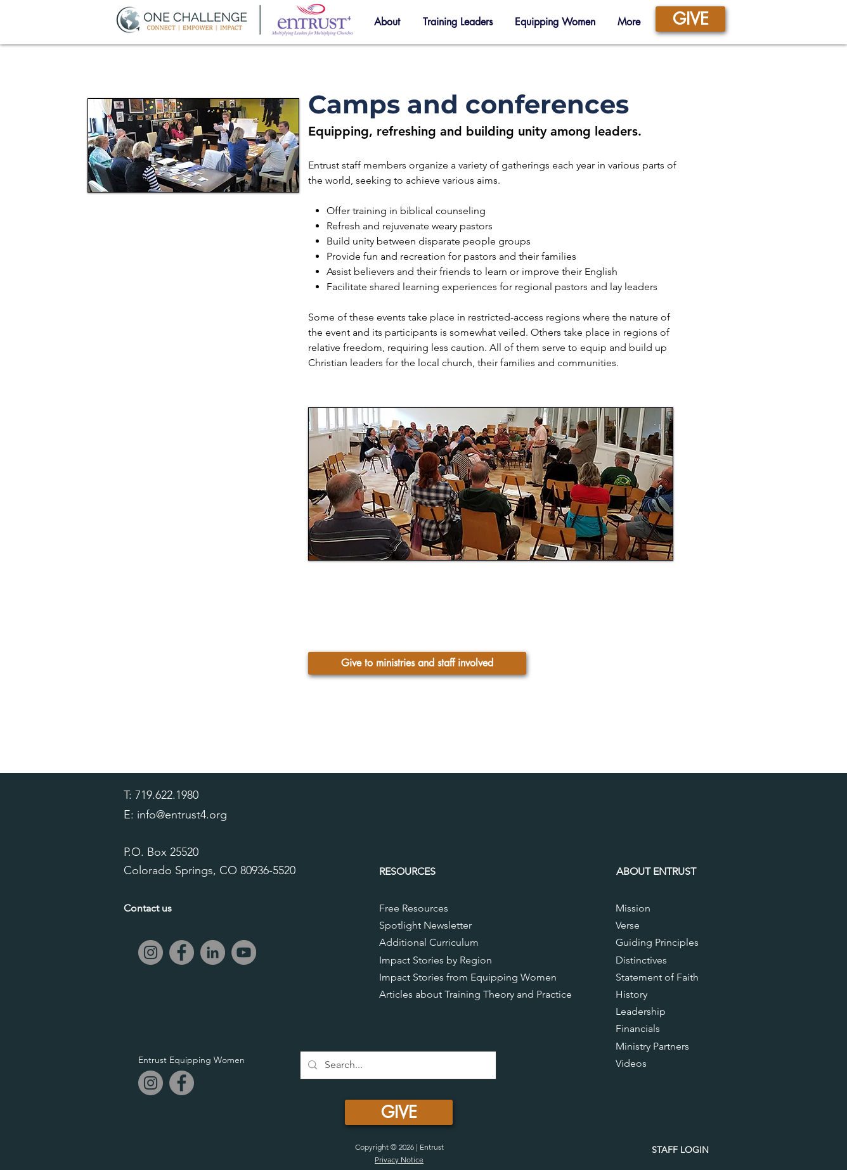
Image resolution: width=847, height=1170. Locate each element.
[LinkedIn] (212, 952)
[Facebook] (181, 952)
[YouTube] (243, 952)
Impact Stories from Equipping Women (468, 977)
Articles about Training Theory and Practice (475, 994)
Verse (628, 925)
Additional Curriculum (429, 942)
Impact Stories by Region (435, 960)
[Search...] (397, 1065)
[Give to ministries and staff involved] (417, 663)
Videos (631, 1063)
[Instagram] (150, 952)
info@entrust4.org (182, 815)
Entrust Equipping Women (191, 1059)
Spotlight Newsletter (425, 925)
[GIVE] (690, 19)
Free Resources (413, 908)
